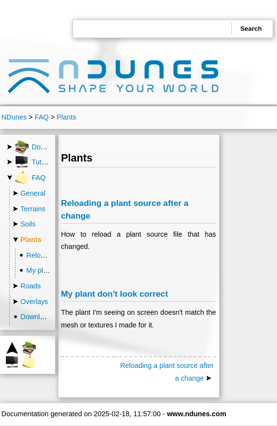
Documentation (47, 147)
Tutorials (36, 162)
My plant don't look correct (114, 294)
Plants (66, 117)
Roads (30, 286)
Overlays (34, 301)
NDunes (14, 117)
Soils (28, 224)
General (32, 193)
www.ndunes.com (196, 414)
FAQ (42, 117)
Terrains (32, 209)
